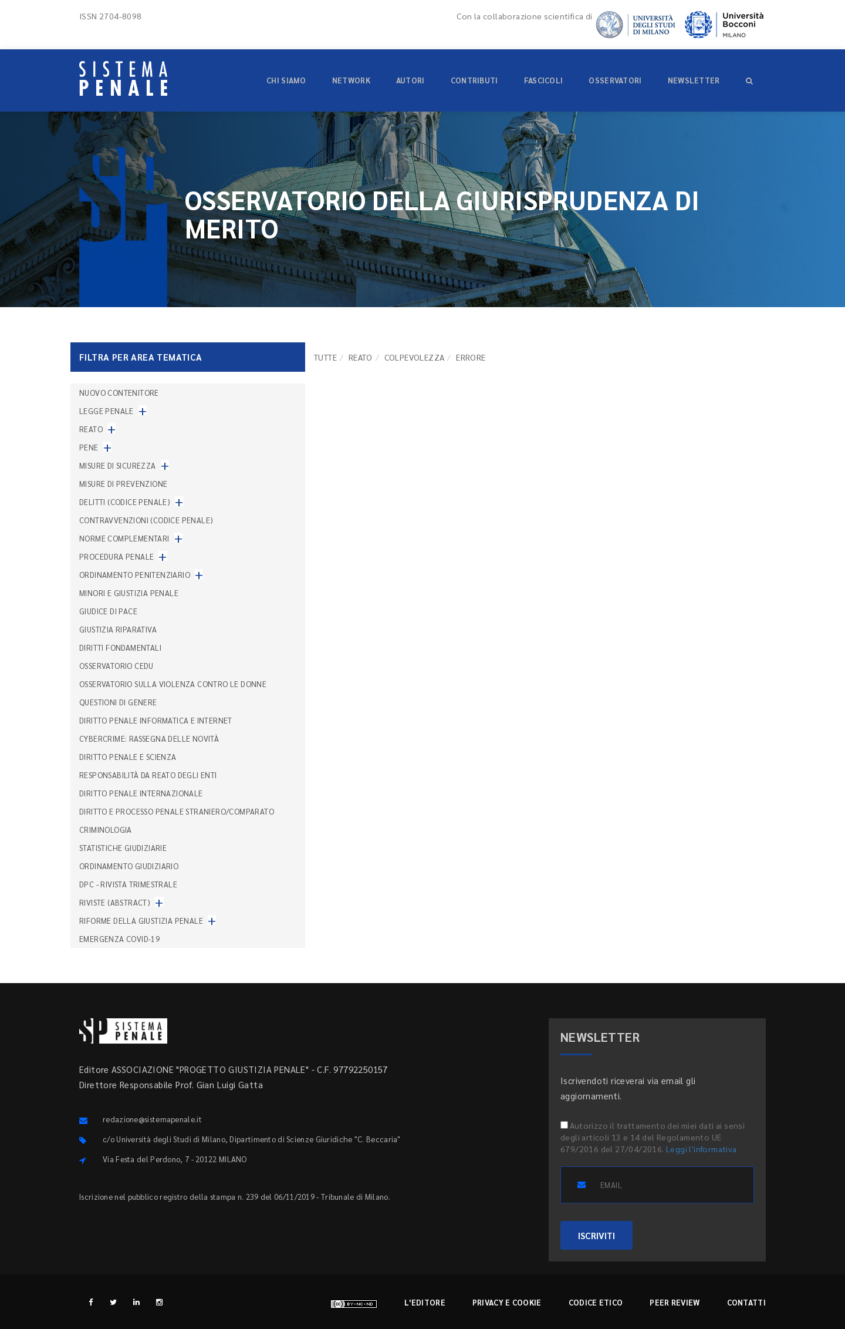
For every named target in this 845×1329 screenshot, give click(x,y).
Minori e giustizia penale (128, 593)
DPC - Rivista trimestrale (128, 884)
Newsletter (694, 80)
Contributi (474, 80)
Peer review (674, 1302)
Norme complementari (124, 538)
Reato (361, 357)
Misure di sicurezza (117, 465)
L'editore (424, 1302)
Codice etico (596, 1302)
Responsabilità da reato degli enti (148, 775)
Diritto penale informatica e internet (155, 720)
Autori (410, 80)
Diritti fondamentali (120, 647)
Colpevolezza (414, 357)
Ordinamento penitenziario (134, 575)
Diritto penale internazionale (141, 793)
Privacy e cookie (507, 1302)
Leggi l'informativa (701, 1148)
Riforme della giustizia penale (141, 921)
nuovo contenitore (119, 393)
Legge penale (106, 411)
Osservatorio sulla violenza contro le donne (172, 684)
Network (351, 80)
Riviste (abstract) (114, 902)
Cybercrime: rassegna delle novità (149, 738)
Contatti (746, 1302)
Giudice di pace (108, 611)
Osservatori (615, 80)
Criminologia (105, 830)
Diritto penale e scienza (128, 757)
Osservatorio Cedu (116, 666)
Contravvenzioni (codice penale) (146, 520)
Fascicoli (543, 80)
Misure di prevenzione (123, 484)
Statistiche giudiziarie (123, 848)
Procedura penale (116, 556)
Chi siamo (286, 80)
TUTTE (325, 357)
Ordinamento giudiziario (128, 866)
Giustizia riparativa (118, 629)
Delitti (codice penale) (124, 502)
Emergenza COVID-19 (119, 939)
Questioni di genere (118, 702)
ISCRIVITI (596, 1235)
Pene (89, 447)
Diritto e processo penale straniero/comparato (176, 811)
